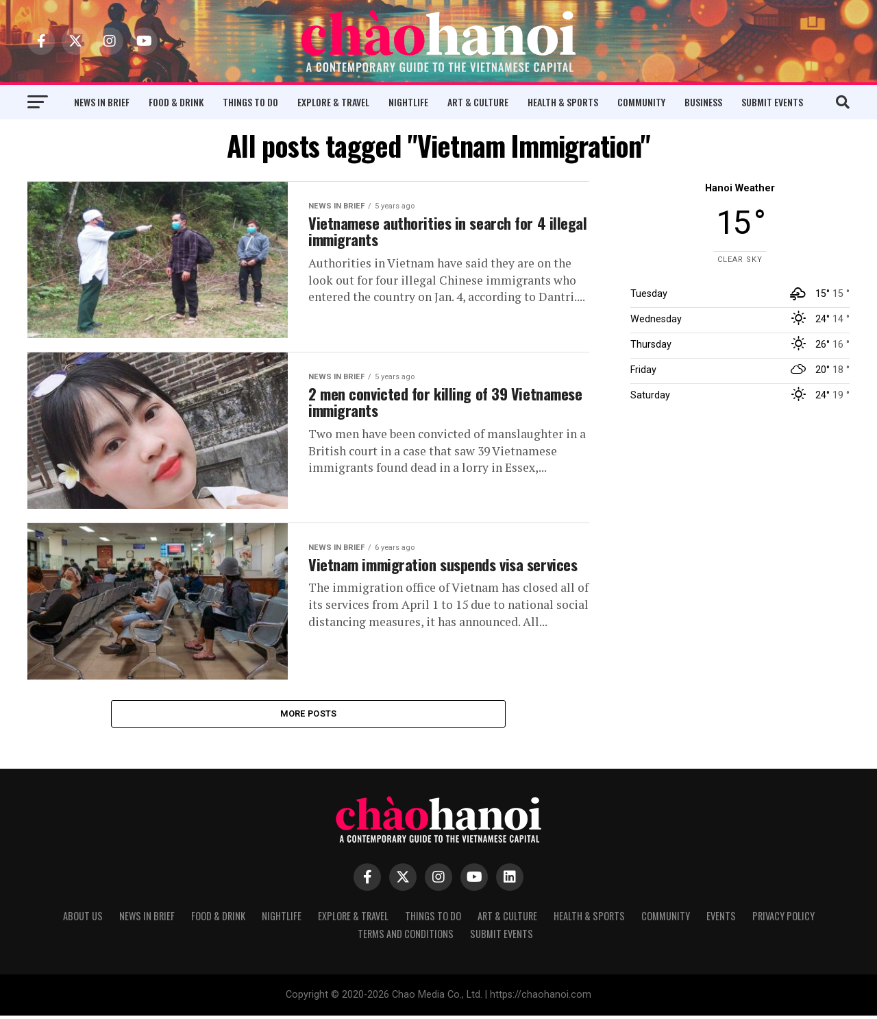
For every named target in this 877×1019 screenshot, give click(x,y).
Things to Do (250, 102)
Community (641, 102)
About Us (83, 919)
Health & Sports (563, 102)
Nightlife (408, 102)
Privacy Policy (783, 919)
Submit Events (772, 102)
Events (721, 919)
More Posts (308, 715)
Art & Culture (477, 102)
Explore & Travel (333, 102)
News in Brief (101, 102)
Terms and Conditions (406, 937)
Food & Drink (176, 102)
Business (703, 102)
